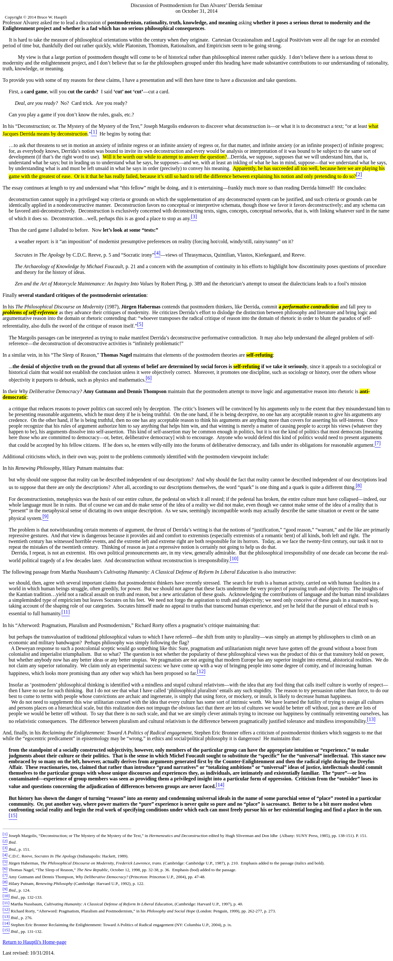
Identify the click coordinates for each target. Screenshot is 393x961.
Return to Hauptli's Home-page (34, 942)
